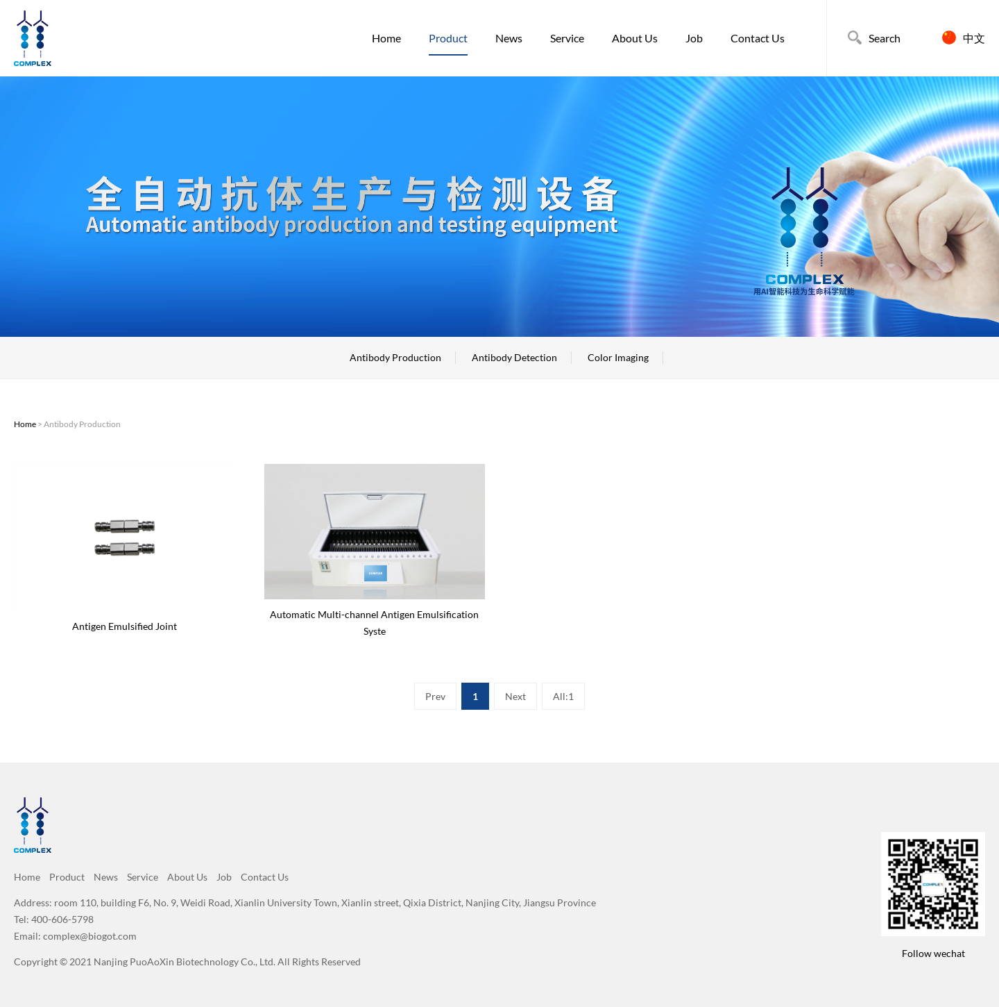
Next (515, 696)
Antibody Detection (514, 357)
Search (884, 37)
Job (694, 37)
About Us (635, 37)
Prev (435, 696)
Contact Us (758, 37)
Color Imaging (618, 357)
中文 (974, 37)
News (508, 37)
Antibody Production (395, 357)
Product (448, 37)
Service (567, 37)
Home (386, 37)
